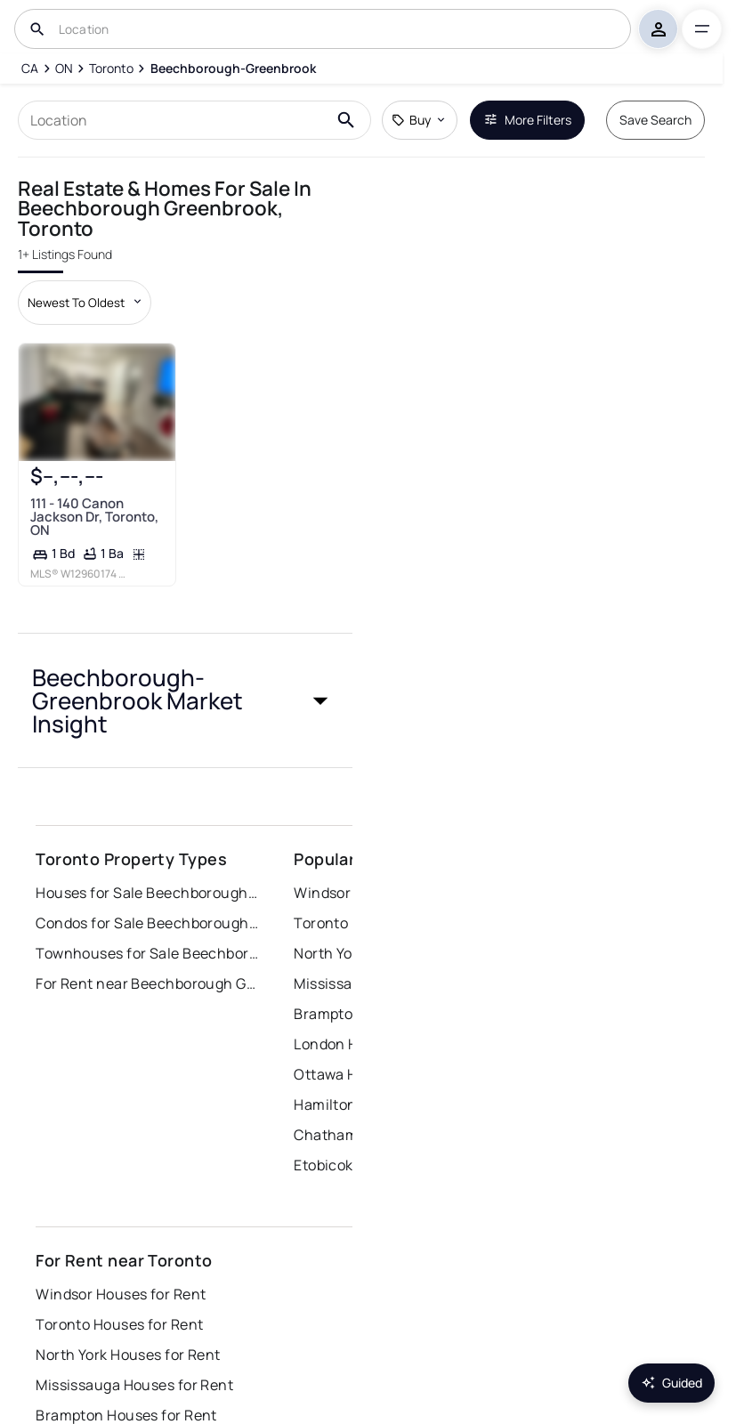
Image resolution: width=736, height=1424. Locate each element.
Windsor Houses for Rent (121, 1294)
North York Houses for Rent (128, 1354)
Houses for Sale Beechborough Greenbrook (147, 892)
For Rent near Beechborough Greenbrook (147, 983)
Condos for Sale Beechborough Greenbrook (147, 923)
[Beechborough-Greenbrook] (232, 68)
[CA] (30, 68)
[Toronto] (111, 68)
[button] (185, 700)
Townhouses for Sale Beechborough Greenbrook (147, 953)
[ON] (64, 68)
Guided (671, 1382)
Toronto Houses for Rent (119, 1324)
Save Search (655, 119)
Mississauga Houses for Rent (134, 1385)
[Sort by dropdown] (84, 302)
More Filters (527, 119)
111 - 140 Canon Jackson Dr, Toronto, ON (94, 516)
